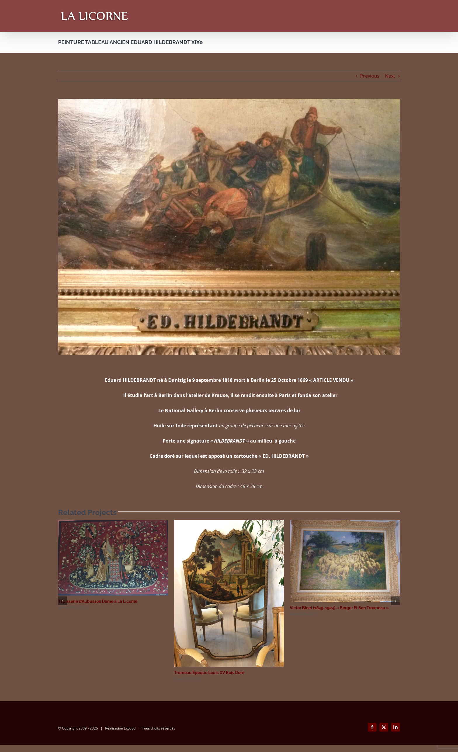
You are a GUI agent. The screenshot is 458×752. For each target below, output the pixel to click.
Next (390, 76)
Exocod (130, 735)
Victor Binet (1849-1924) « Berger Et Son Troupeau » (339, 607)
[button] (62, 600)
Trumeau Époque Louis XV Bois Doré (209, 672)
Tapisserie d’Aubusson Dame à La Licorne (97, 601)
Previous (369, 76)
